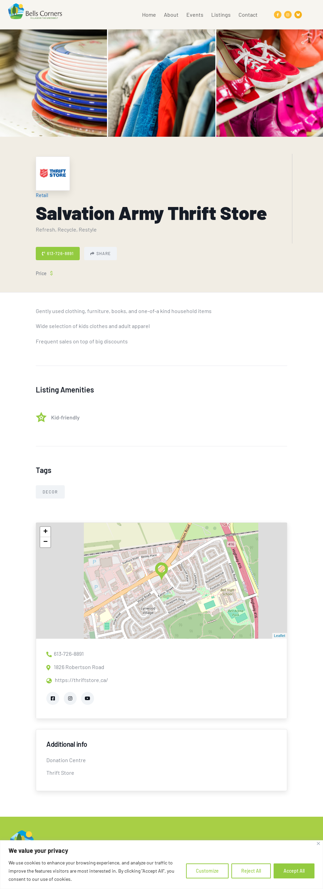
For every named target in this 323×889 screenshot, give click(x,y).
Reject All (251, 871)
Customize (207, 871)
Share (100, 253)
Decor (50, 491)
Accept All (294, 871)
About (171, 14)
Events (194, 14)
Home (149, 14)
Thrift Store (60, 772)
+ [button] (45, 532)
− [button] (45, 542)
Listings (221, 14)
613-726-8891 (58, 253)
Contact (248, 14)
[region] (161, 864)
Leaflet (279, 636)
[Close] (318, 843)
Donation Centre (66, 760)
